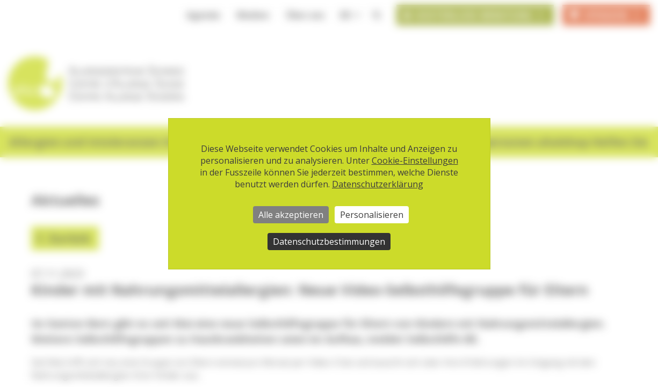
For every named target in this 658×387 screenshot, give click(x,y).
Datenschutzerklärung (377, 184)
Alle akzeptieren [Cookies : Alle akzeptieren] (290, 215)
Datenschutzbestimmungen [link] (329, 241)
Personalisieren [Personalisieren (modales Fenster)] (371, 215)
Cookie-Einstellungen (415, 160)
